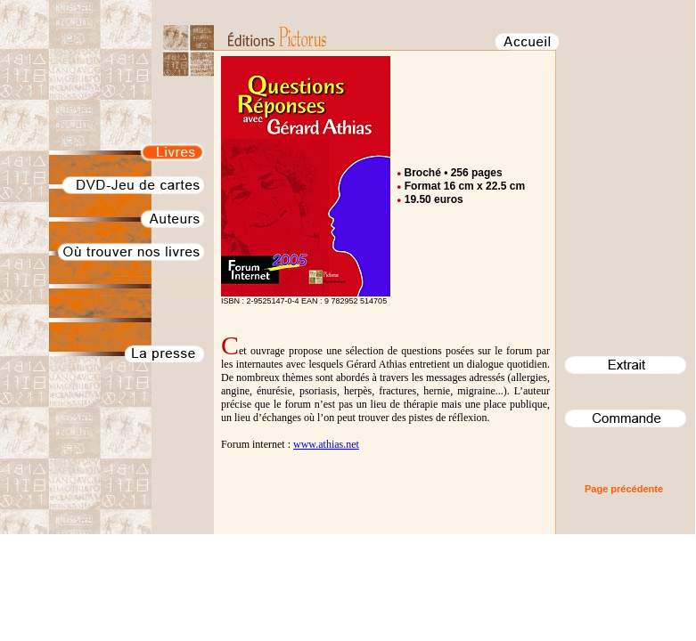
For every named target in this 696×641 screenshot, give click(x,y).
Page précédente (624, 488)
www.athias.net (326, 444)
